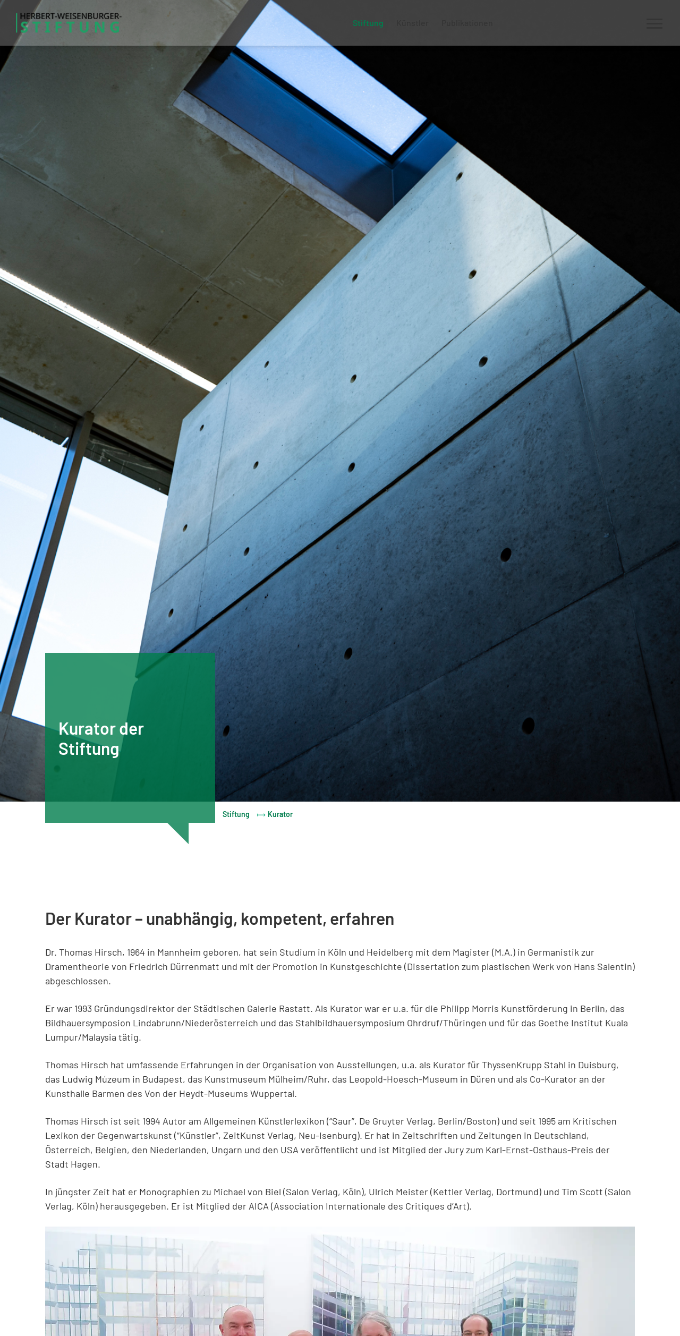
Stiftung (368, 23)
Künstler (412, 23)
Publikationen (467, 23)
